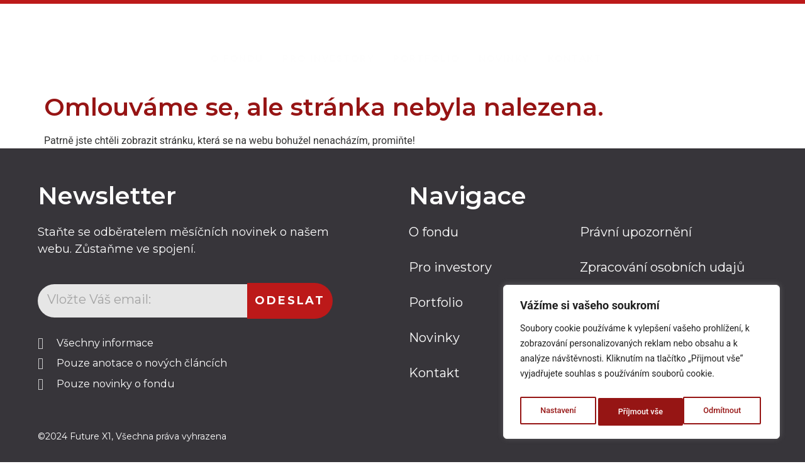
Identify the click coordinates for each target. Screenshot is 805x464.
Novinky (504, 41)
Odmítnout (636, 412)
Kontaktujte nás (702, 40)
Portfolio (426, 41)
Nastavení (557, 412)
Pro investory (328, 41)
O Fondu (237, 41)
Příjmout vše (721, 412)
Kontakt (575, 41)
